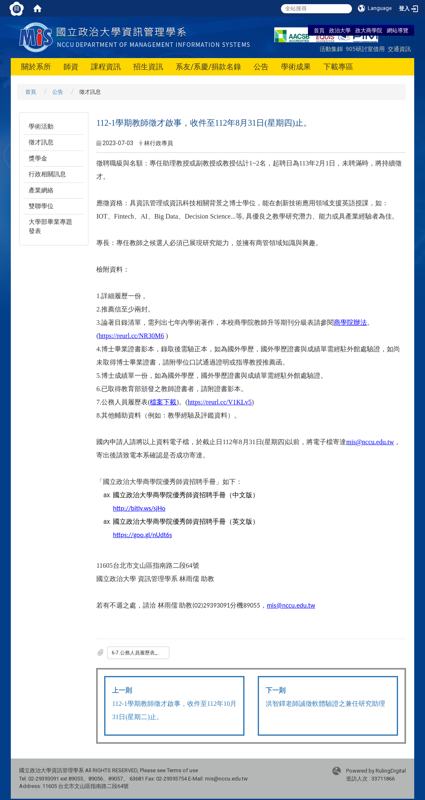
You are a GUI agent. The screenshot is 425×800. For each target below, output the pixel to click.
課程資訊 (106, 66)
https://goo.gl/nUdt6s (142, 535)
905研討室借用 (365, 49)
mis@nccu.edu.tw (291, 605)
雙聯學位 (41, 206)
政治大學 (340, 30)
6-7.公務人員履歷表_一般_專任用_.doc (140, 653)
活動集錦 (331, 49)
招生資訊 (148, 66)
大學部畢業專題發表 (50, 226)
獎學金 (38, 158)
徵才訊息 (41, 142)
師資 (71, 66)
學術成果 (296, 66)
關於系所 (36, 66)
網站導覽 (397, 30)
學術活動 (41, 126)
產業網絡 (41, 190)
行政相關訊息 (47, 174)
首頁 (319, 30)
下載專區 (338, 66)
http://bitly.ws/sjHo (139, 508)
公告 (261, 66)
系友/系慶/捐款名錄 (208, 66)
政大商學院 (368, 30)
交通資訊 (399, 49)
